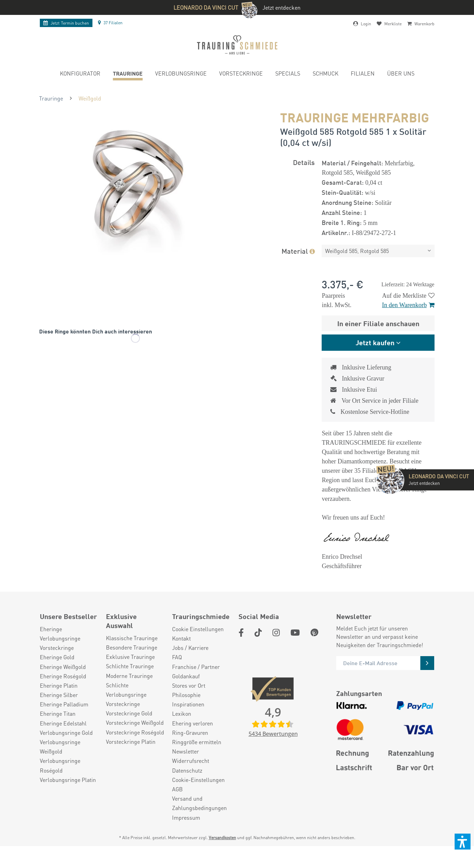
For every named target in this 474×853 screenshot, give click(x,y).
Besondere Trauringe (131, 647)
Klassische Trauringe (132, 638)
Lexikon (181, 713)
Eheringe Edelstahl (63, 723)
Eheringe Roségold (63, 676)
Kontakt (181, 638)
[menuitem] (80, 74)
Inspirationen (188, 704)
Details (304, 162)
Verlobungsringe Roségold (60, 765)
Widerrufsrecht (190, 760)
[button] (463, 842)
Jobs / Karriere (190, 647)
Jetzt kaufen (375, 342)
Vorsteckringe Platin (130, 741)
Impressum (186, 817)
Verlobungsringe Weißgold (60, 746)
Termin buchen (66, 23)
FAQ (177, 657)
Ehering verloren (192, 723)
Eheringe (51, 629)
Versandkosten (222, 837)
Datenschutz (187, 770)
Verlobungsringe (60, 638)
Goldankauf (186, 676)
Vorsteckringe (57, 647)
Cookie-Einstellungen (198, 779)
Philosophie (186, 694)
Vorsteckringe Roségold (135, 732)
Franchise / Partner (196, 666)
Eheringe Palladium (64, 704)
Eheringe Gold (57, 657)
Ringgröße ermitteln (196, 742)
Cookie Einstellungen (198, 629)
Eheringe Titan (57, 713)
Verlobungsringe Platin (68, 779)
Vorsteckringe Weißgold (135, 722)
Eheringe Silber (59, 694)
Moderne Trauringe (129, 675)
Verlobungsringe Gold (66, 732)
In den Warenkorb (408, 305)
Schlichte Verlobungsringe (126, 689)
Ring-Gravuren (190, 732)
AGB (177, 789)
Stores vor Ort (188, 685)
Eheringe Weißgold (63, 666)
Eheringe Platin (59, 685)
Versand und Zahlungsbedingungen (199, 803)
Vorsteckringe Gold (129, 713)
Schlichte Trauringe (130, 666)
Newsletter (185, 751)
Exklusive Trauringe (130, 656)
